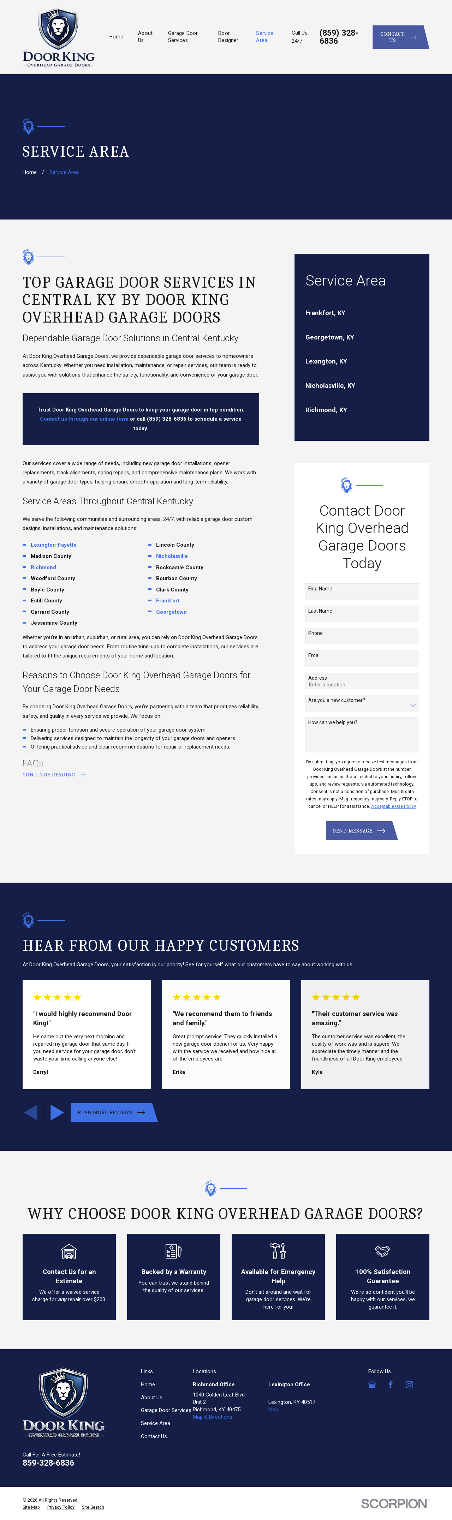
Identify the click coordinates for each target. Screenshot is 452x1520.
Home (148, 1384)
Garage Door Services (166, 1410)
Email (314, 655)
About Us (151, 1397)
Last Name (320, 611)
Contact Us (154, 1436)
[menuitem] (362, 313)
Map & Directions (212, 1417)
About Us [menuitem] (145, 36)
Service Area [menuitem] (264, 36)
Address (317, 678)
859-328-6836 (48, 1463)
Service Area (155, 1423)
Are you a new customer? (336, 700)
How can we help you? (332, 722)
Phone (315, 633)
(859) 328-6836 (339, 37)
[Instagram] (409, 1384)
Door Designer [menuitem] (228, 36)
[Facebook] (390, 1384)
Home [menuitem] (116, 37)
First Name (320, 588)
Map (273, 1409)
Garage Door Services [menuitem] (183, 36)
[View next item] (57, 1113)
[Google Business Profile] (372, 1384)
